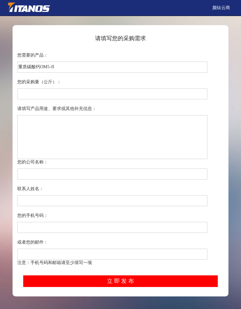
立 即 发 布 (120, 281)
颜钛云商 (221, 7)
